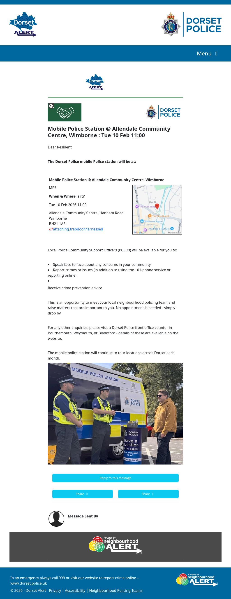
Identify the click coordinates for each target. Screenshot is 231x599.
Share (82, 494)
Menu (208, 53)
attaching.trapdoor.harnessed (76, 229)
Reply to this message (115, 478)
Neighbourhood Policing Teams (115, 590)
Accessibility (75, 590)
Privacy (55, 590)
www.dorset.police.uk (28, 583)
